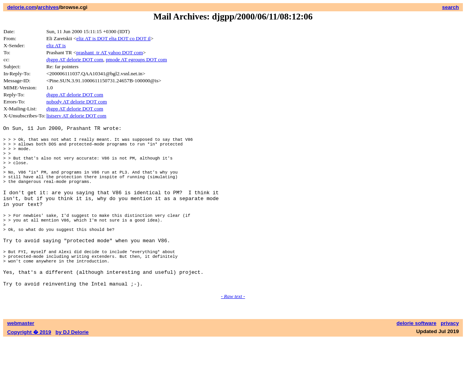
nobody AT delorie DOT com (76, 102)
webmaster (20, 359)
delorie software (416, 359)
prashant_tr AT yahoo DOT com (109, 52)
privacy (450, 359)
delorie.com (21, 7)
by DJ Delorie (72, 368)
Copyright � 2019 (29, 368)
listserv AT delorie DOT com (76, 116)
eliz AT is (56, 45)
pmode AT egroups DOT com (136, 59)
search (450, 7)
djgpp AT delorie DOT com (74, 59)
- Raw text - (233, 332)
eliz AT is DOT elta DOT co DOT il (113, 38)
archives (48, 7)
